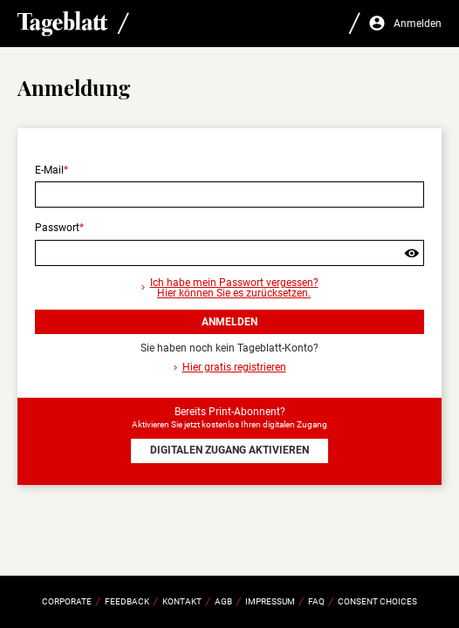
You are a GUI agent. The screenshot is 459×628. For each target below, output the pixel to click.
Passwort (57, 228)
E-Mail (49, 170)
